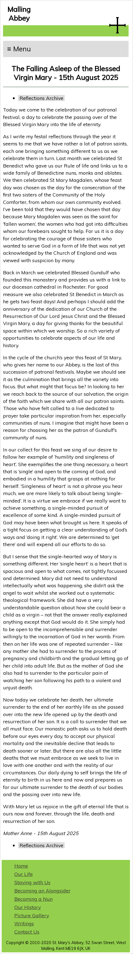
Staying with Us (32, 882)
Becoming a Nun (33, 899)
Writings (24, 923)
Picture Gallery (31, 915)
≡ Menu (19, 48)
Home (21, 866)
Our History (27, 907)
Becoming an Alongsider (42, 890)
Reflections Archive (41, 98)
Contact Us (26, 932)
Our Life (23, 874)
